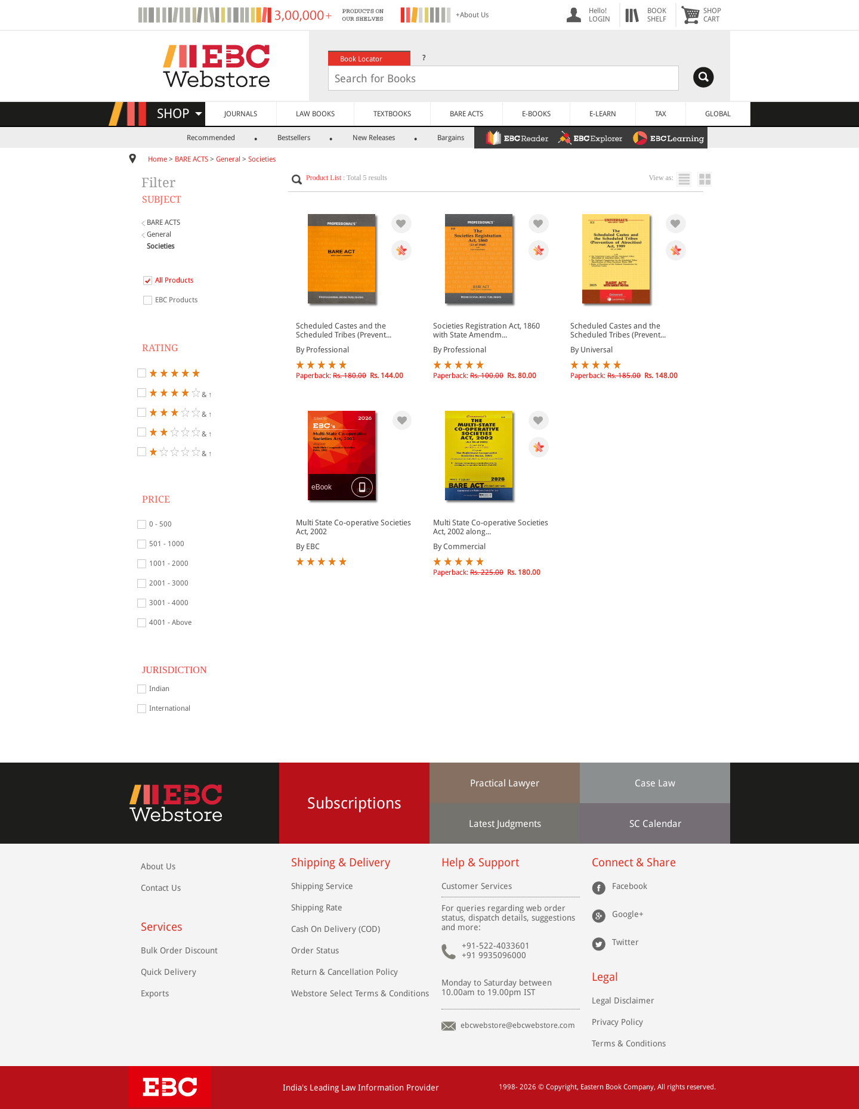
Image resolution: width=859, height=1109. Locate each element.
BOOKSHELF (656, 15)
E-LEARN (602, 114)
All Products (174, 280)
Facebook (629, 886)
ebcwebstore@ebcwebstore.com (518, 1025)
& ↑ (180, 392)
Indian (159, 688)
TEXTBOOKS (392, 114)
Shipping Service (322, 886)
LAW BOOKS (315, 114)
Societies (262, 159)
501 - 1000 (166, 544)
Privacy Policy (617, 1022)
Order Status (315, 950)
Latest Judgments (505, 823)
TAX (660, 114)
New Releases (374, 138)
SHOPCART (712, 15)
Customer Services (476, 886)
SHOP (179, 113)
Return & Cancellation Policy (344, 972)
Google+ (628, 914)
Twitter (625, 942)
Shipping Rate (316, 907)
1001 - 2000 (169, 563)
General (228, 159)
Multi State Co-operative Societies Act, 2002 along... (490, 527)
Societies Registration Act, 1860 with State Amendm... (486, 330)
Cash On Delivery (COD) (335, 929)
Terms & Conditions (629, 1043)
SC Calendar (655, 823)
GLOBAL (718, 114)
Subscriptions (354, 803)
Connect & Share (634, 862)
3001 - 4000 (169, 603)
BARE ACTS (466, 114)
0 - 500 (160, 524)
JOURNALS (240, 114)
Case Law (655, 783)
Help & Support (480, 862)
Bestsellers (293, 138)
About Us (158, 866)
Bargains (450, 138)
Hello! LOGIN (599, 15)
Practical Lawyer (504, 783)
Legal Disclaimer (623, 1000)
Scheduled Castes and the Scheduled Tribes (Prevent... (343, 330)
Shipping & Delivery (340, 862)
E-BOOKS (536, 114)
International (169, 708)
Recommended (211, 138)
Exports (155, 993)
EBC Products (176, 300)
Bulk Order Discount (179, 950)
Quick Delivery (168, 972)
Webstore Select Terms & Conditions (360, 993)
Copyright (561, 1087)
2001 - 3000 (169, 583)
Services (162, 927)
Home (157, 159)
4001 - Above (170, 622)
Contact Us (161, 888)
